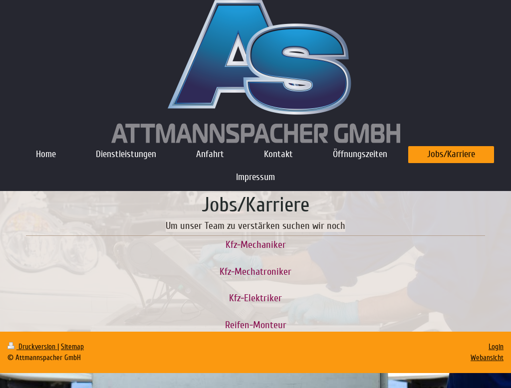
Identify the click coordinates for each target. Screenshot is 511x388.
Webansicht (487, 357)
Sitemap (72, 346)
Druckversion (32, 346)
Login (496, 346)
